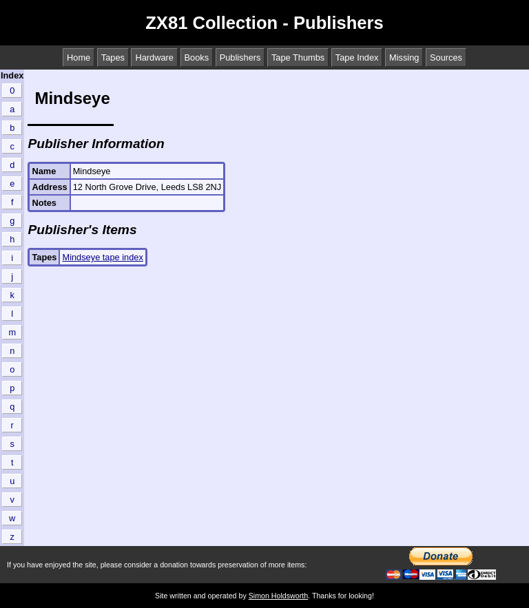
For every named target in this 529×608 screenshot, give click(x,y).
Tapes (113, 57)
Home (78, 57)
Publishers (240, 57)
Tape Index (357, 57)
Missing (404, 57)
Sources (446, 57)
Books (197, 57)
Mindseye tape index (102, 257)
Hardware (154, 57)
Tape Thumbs (297, 57)
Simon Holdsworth (278, 595)
